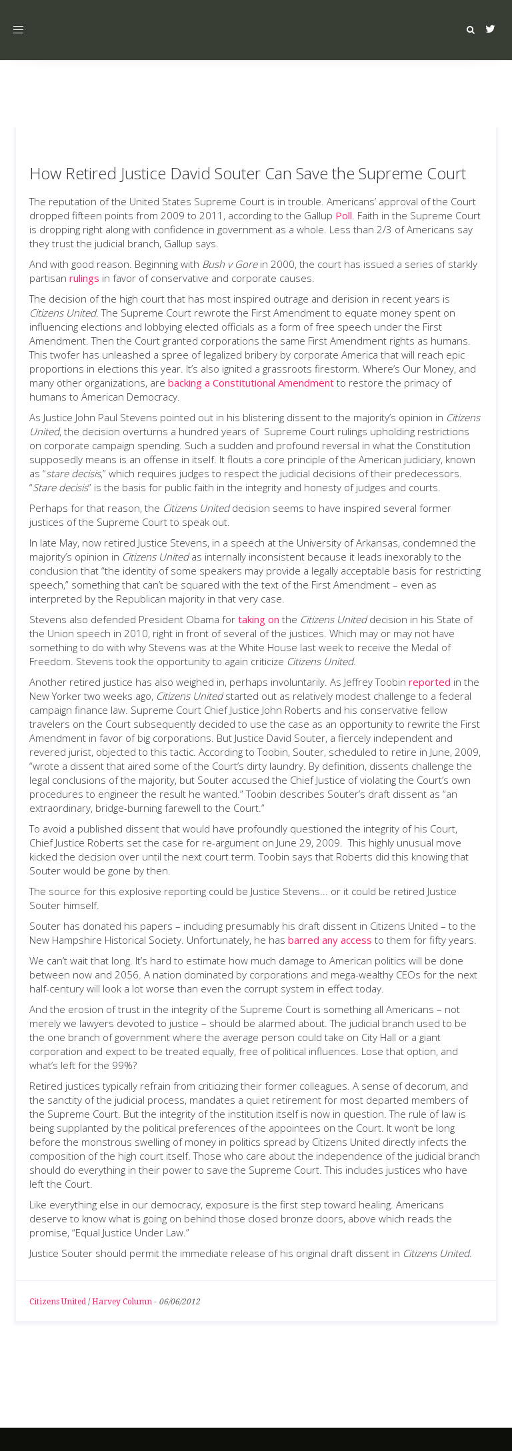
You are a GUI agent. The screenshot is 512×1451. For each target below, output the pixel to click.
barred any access (330, 939)
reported (430, 682)
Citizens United (57, 1301)
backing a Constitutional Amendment (251, 382)
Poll (343, 215)
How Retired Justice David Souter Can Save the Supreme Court (247, 173)
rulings (84, 278)
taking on (258, 619)
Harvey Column (122, 1301)
